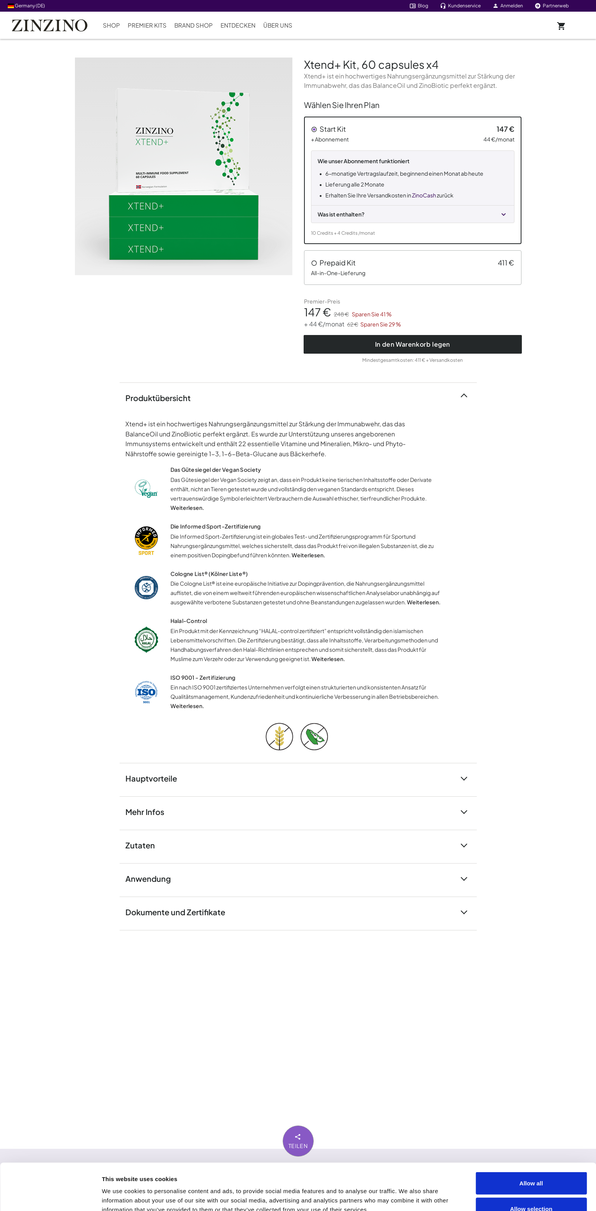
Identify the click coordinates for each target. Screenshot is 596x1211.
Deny (531, 1190)
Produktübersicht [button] (162, 397)
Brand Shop (193, 25)
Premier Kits (147, 25)
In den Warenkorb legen (412, 344)
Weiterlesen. (187, 507)
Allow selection (531, 1165)
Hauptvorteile (155, 778)
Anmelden (507, 6)
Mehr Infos (149, 811)
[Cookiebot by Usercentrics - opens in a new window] (50, 1196)
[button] (412, 180)
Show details (439, 1191)
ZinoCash (424, 195)
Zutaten (144, 844)
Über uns (277, 25)
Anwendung (152, 878)
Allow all (531, 1139)
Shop (111, 25)
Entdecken (238, 25)
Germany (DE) (26, 6)
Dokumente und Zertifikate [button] (180, 911)
